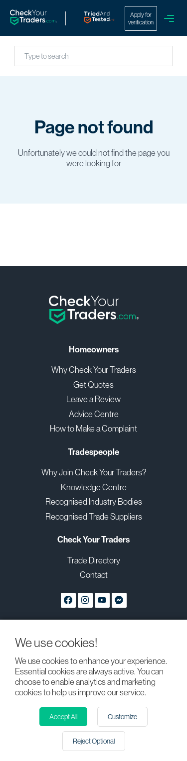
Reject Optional (94, 741)
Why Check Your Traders (93, 369)
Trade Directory (93, 560)
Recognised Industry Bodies (93, 501)
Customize (122, 716)
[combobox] (25, 56)
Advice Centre (94, 414)
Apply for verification (141, 18)
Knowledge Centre (94, 487)
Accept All (63, 716)
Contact (94, 574)
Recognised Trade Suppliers (93, 516)
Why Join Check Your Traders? (93, 472)
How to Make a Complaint (93, 428)
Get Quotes (93, 384)
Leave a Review (93, 399)
